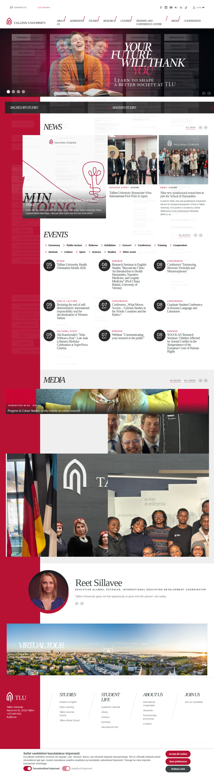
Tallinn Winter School (67, 714)
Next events (200, 227)
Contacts (17, 5)
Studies (90, 14)
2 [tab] (15, 85)
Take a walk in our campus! (107, 641)
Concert (126, 237)
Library (105, 707)
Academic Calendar (106, 700)
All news (190, 121)
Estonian (34, 5)
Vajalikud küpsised (81, 766)
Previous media (200, 372)
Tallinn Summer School (68, 705)
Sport (82, 243)
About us (57, 16)
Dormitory (106, 717)
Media (177, 14)
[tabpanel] (107, 57)
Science (96, 243)
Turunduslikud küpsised (46, 766)
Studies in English (69, 693)
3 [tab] (22, 85)
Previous (195, 83)
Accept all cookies (176, 749)
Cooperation (192, 14)
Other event (129, 243)
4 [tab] (29, 85)
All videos (189, 372)
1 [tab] (9, 85)
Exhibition (110, 237)
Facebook (161, 5)
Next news (205, 121)
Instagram (166, 5)
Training (162, 237)
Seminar (53, 243)
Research (104, 14)
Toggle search (209, 16)
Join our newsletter (190, 695)
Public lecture (74, 237)
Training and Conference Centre (144, 16)
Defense (93, 237)
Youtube (171, 5)
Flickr (176, 5)
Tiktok (186, 5)
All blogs (171, 372)
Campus (106, 712)
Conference (144, 237)
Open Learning (68, 698)
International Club (111, 722)
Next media (205, 372)
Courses (119, 14)
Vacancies (148, 702)
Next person (82, 595)
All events (183, 227)
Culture (68, 243)
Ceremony (54, 237)
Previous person (77, 595)
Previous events (195, 227)
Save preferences (176, 758)
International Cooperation (150, 695)
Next (200, 83)
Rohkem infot (176, 768)
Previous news (200, 121)
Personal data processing (150, 709)
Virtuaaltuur (181, 5)
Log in (201, 5)
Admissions (75, 14)
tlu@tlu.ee (12, 708)
